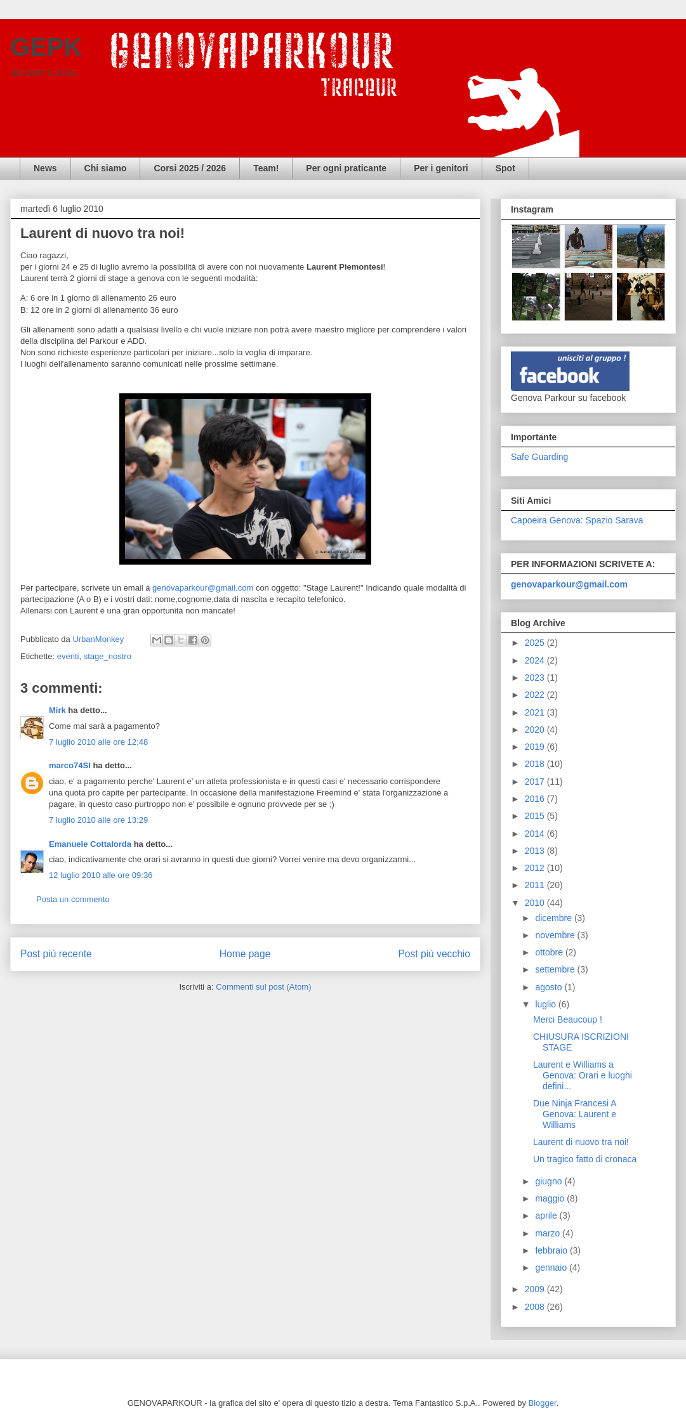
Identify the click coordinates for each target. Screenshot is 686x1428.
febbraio (552, 1250)
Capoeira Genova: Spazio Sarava (577, 520)
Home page (245, 953)
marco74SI (70, 765)
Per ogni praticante (346, 168)
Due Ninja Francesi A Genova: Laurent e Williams (574, 1114)
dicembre (554, 918)
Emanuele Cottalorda (90, 844)
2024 (536, 660)
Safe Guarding (539, 457)
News (45, 168)
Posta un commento (73, 899)
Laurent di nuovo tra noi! (581, 1142)
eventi (68, 656)
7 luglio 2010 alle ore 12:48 (98, 742)
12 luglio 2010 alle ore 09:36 (100, 875)
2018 (536, 764)
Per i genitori (441, 168)
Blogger (543, 1403)
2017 (536, 781)
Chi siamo (105, 168)
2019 (536, 747)
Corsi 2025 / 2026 (190, 168)
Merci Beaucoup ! (567, 1019)
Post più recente (56, 953)
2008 (536, 1307)
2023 (536, 677)
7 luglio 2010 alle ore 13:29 (98, 820)
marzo (548, 1233)
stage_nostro (107, 656)
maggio (551, 1198)
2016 (536, 799)
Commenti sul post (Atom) (263, 987)
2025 (536, 643)
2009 (536, 1289)
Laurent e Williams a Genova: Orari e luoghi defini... (582, 1075)
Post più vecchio (434, 953)
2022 (536, 695)
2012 (536, 868)
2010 (536, 903)
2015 (536, 816)
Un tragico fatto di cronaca (585, 1159)
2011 (536, 885)
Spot (505, 168)
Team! (266, 168)
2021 (536, 712)
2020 (536, 729)
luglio (546, 1004)
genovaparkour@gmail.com (202, 588)
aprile (547, 1215)
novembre (556, 935)
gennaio (552, 1267)
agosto (549, 987)
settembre (556, 969)
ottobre (550, 952)
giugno (549, 1181)
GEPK (46, 47)
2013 (536, 851)
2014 (536, 834)
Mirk (57, 710)
